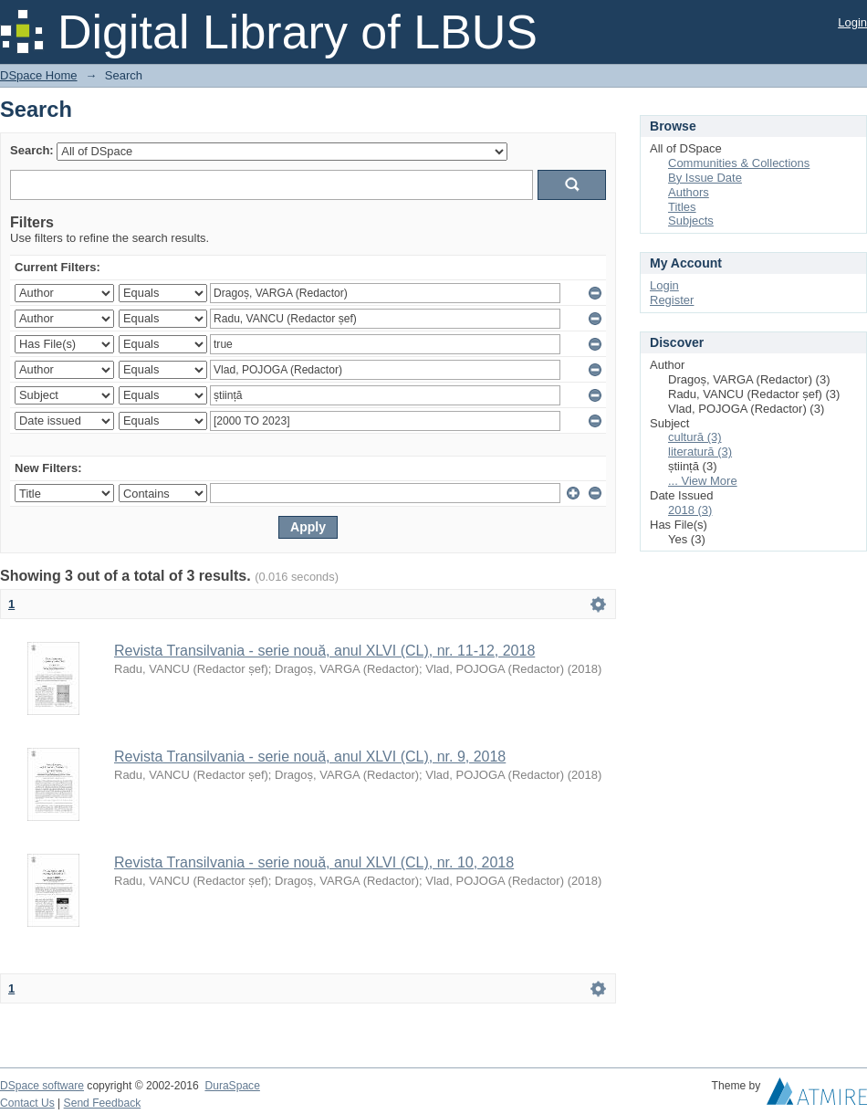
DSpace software (42, 1085)
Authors (688, 192)
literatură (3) (700, 451)
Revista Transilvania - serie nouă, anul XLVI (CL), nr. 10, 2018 (314, 862)
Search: (32, 150)
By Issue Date (705, 177)
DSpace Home (39, 75)
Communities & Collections (739, 163)
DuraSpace (231, 1085)
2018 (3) (690, 510)
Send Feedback (102, 1103)
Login (852, 22)
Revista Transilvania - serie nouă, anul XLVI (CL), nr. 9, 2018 (310, 756)
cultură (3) (695, 437)
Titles (682, 207)
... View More (702, 481)
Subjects (691, 220)
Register (672, 300)
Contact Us (27, 1103)
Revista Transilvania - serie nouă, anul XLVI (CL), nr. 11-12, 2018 (324, 650)
